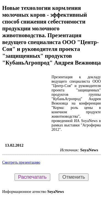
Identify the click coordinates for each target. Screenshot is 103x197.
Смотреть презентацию (21, 162)
